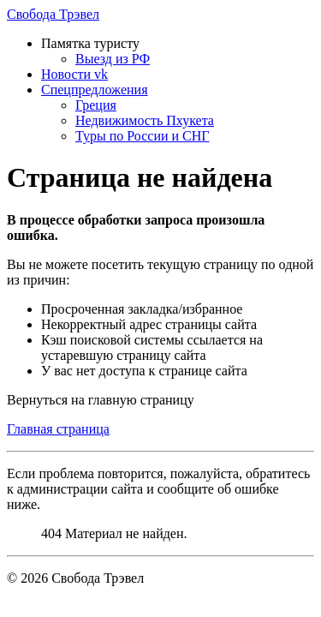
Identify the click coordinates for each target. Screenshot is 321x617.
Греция (95, 105)
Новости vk (74, 74)
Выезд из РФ (112, 58)
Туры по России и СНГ (142, 136)
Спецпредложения (94, 89)
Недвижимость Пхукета (144, 120)
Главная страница (58, 429)
